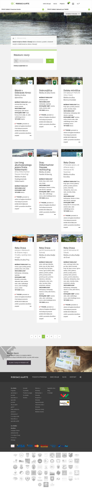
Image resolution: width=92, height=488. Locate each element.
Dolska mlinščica (72, 90)
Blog (55, 4)
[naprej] (59, 336)
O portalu (25, 390)
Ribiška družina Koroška (69, 175)
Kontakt (73, 377)
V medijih (50, 393)
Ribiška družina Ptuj (22, 260)
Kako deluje (47, 4)
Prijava (62, 4)
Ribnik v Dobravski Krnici (23, 91)
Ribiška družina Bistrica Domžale (70, 98)
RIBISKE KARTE (22, 4)
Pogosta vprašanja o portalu (14, 393)
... (55, 336)
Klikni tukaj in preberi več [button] (19, 362)
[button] (73, 3)
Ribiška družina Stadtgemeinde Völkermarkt (20, 179)
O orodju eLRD (15, 416)
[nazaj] (31, 336)
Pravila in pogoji (27, 393)
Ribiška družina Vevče (47, 93)
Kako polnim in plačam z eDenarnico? (15, 412)
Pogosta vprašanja (39, 377)
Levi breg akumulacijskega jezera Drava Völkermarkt (23, 166)
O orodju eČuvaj (15, 435)
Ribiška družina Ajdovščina (20, 96)
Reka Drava (69, 162)
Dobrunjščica (45, 90)
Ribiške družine (39, 412)
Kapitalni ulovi (51, 388)
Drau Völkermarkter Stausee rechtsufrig (46, 166)
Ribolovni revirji (21, 38)
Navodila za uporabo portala (14, 400)
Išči (50, 61)
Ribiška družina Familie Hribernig (45, 173)
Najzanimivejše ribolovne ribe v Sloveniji (39, 404)
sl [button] (78, 4)
